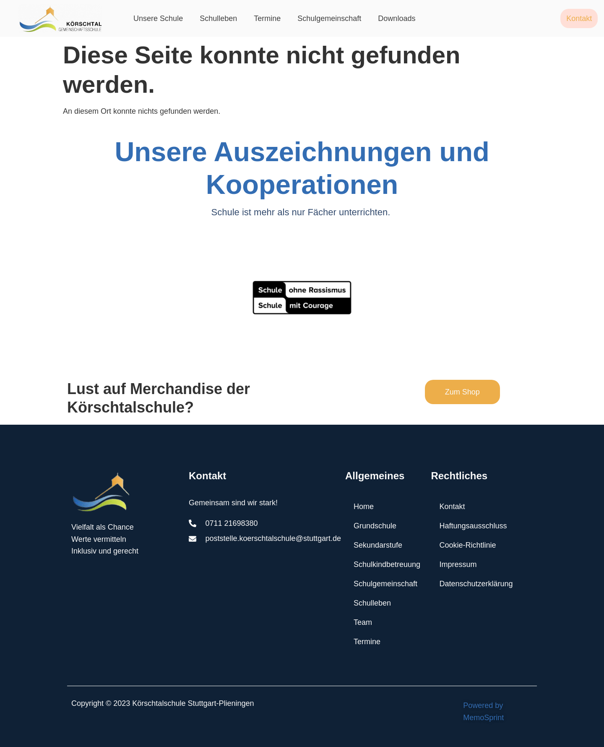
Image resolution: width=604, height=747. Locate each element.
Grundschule (375, 526)
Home (364, 506)
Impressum (457, 564)
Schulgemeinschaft (329, 18)
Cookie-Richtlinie (467, 545)
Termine (267, 18)
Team (363, 622)
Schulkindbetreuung (387, 564)
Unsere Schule (158, 18)
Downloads (396, 18)
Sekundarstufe (378, 545)
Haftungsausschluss (473, 526)
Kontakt (452, 506)
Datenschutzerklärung (476, 584)
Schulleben (218, 18)
